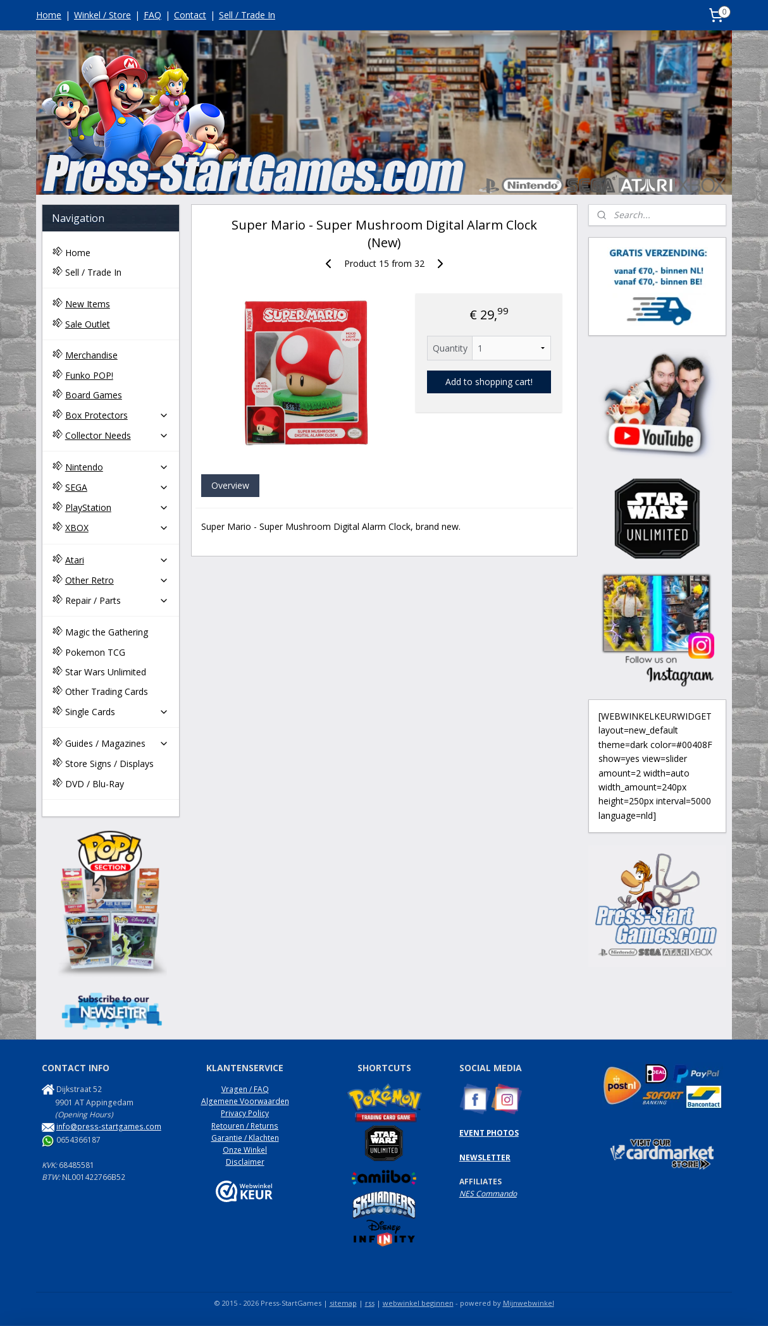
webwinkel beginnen (418, 1303)
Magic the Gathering (106, 632)
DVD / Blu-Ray (94, 784)
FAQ (152, 15)
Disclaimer (245, 1162)
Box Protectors (117, 415)
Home (48, 15)
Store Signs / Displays (109, 764)
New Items (87, 304)
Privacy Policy (245, 1113)
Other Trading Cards (106, 691)
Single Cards (117, 712)
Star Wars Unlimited (105, 672)
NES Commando (488, 1193)
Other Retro (117, 580)
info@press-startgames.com (108, 1126)
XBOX (117, 528)
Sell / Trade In (247, 15)
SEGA (117, 487)
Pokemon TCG (95, 652)
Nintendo (117, 467)
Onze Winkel (245, 1150)
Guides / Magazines (117, 743)
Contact (190, 15)
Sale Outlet (87, 324)
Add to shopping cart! (488, 382)
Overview (230, 485)
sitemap (343, 1303)
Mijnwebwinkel (528, 1303)
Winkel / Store (102, 15)
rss (370, 1303)
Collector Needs (117, 435)
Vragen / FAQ (245, 1089)
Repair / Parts (117, 600)
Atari (117, 560)
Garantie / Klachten (245, 1138)
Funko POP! (89, 375)
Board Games (93, 395)
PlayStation (117, 507)
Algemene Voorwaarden (245, 1101)
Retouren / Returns (244, 1125)
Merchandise (91, 355)
